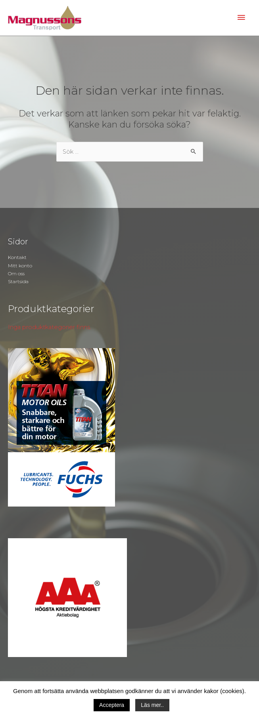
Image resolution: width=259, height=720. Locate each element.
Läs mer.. (152, 705)
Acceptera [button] (111, 705)
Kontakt (17, 257)
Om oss (16, 273)
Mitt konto (20, 266)
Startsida (18, 281)
